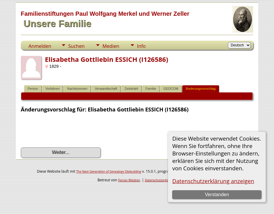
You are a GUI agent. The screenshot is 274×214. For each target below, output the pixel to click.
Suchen (76, 46)
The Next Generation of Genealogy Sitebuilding (108, 171)
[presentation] (66, 130)
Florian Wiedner (129, 180)
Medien (110, 46)
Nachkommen (77, 88)
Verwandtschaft (106, 88)
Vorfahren (53, 88)
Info (141, 46)
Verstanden (217, 194)
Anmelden (40, 46)
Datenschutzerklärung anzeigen (213, 181)
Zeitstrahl (131, 88)
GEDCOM (171, 88)
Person (33, 88)
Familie (151, 88)
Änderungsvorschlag (201, 88)
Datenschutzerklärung (160, 180)
